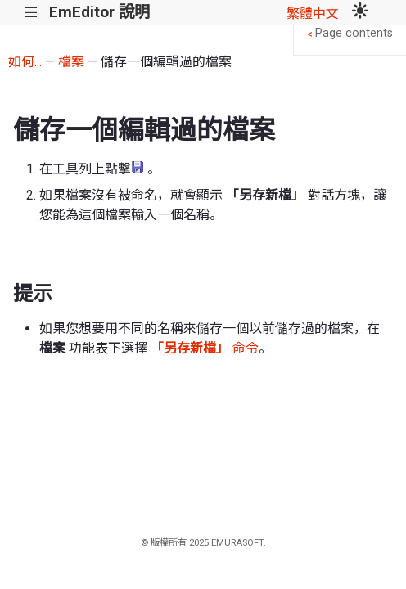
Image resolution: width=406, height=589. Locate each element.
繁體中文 (312, 13)
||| (31, 13)
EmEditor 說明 (99, 11)
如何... (25, 62)
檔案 (71, 62)
